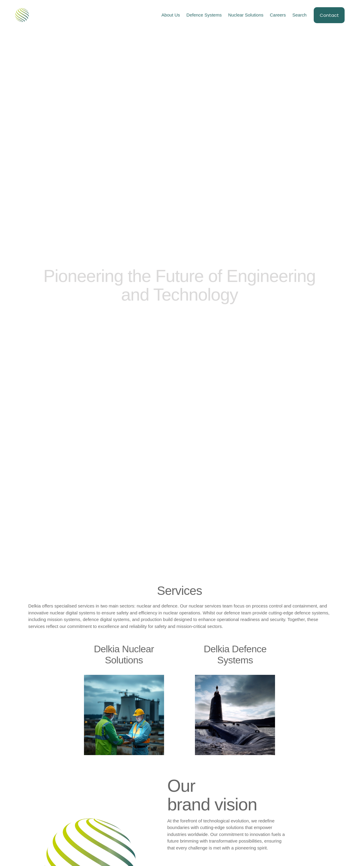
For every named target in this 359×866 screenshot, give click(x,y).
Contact (329, 15)
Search (299, 14)
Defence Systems (204, 14)
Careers (278, 14)
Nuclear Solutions (246, 14)
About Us (170, 14)
